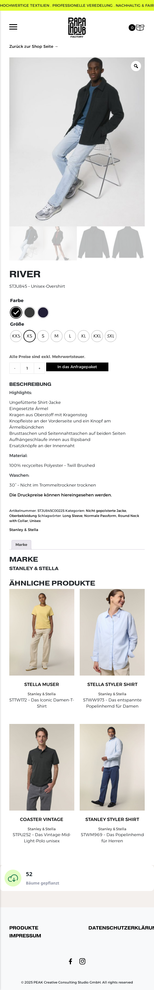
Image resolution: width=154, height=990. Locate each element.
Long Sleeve (72, 516)
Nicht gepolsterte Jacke (106, 510)
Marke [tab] (21, 544)
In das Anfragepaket (77, 366)
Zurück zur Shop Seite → (33, 46)
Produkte (23, 928)
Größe (17, 324)
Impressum (25, 936)
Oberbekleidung (23, 516)
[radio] (16, 312)
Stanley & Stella (23, 529)
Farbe (17, 300)
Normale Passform (100, 516)
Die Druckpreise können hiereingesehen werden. (60, 495)
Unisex (35, 521)
